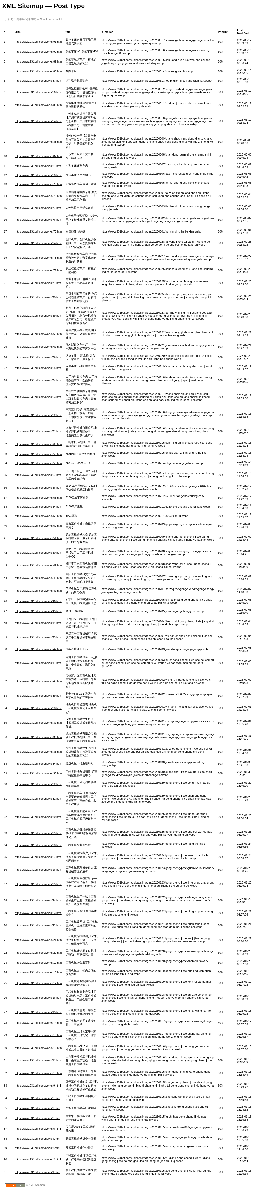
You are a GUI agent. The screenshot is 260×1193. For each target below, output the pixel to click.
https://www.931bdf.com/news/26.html (38, 869)
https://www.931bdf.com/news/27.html (38, 856)
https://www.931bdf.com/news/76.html (38, 219)
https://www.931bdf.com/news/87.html (38, 80)
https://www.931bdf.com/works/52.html (38, 525)
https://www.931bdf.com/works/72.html (38, 270)
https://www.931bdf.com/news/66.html (38, 357)
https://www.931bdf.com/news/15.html (38, 1012)
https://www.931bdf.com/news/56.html (38, 487)
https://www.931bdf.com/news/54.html (38, 506)
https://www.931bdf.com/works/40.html (38, 681)
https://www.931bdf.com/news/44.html (38, 622)
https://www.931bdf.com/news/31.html (38, 798)
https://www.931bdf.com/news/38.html (38, 708)
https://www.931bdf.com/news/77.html (38, 207)
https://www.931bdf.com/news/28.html (38, 845)
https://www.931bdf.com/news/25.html (38, 884)
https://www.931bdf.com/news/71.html (38, 282)
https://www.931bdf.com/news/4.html (37, 1138)
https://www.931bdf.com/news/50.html (38, 552)
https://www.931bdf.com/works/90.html (38, 51)
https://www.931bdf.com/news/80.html (38, 175)
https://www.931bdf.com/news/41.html (38, 662)
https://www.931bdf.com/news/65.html (38, 367)
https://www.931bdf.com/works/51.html (38, 538)
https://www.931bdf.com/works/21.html (38, 939)
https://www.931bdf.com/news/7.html (37, 1108)
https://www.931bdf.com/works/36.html (38, 737)
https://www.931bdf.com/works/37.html (38, 722)
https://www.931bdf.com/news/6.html (37, 1118)
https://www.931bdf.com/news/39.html (38, 695)
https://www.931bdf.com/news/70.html (38, 297)
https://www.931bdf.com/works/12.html (38, 1047)
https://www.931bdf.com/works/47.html (38, 590)
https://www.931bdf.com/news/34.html (38, 763)
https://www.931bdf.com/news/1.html (37, 1172)
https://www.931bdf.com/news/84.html (38, 121)
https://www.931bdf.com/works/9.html (38, 1085)
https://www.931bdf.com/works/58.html (38, 463)
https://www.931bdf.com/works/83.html (38, 141)
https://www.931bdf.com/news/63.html (38, 396)
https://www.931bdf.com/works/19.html (38, 962)
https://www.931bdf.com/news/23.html (38, 913)
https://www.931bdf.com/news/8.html (37, 1098)
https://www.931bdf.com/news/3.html (37, 1147)
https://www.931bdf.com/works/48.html (38, 577)
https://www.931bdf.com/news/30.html (38, 816)
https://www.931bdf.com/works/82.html (38, 156)
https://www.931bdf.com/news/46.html (38, 601)
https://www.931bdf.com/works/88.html (38, 71)
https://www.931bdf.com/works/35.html (38, 751)
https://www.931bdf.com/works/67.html (38, 346)
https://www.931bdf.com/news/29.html (38, 833)
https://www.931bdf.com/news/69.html (38, 315)
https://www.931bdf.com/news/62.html (38, 415)
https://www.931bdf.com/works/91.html (38, 41)
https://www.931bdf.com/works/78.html (38, 195)
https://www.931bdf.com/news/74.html (38, 243)
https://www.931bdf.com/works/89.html (38, 61)
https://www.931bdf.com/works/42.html (38, 649)
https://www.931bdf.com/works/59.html (38, 454)
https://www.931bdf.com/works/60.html (38, 444)
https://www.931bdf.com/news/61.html (38, 431)
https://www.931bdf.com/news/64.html (38, 380)
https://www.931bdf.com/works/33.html (38, 773)
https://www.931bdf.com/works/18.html (38, 972)
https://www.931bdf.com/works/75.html (38, 231)
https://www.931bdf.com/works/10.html (38, 1073)
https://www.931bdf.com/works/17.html (38, 983)
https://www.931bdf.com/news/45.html (38, 611)
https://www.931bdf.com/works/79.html (38, 184)
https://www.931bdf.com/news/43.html (38, 637)
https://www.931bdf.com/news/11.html (38, 1060)
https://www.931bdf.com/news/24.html (38, 900)
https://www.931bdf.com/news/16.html (38, 997)
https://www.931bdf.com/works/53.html (38, 515)
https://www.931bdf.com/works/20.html (38, 952)
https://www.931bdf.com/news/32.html (38, 784)
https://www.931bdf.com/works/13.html (38, 1035)
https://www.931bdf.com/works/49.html (38, 565)
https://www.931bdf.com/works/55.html (38, 497)
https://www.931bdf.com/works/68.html (38, 333)
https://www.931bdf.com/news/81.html (38, 165)
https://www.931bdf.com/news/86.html (38, 92)
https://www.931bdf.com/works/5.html (38, 1128)
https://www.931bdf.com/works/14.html (38, 1022)
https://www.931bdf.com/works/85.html (38, 104)
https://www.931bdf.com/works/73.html (38, 257)
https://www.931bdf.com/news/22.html (38, 925)
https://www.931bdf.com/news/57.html (38, 474)
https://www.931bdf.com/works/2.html (38, 1159)
